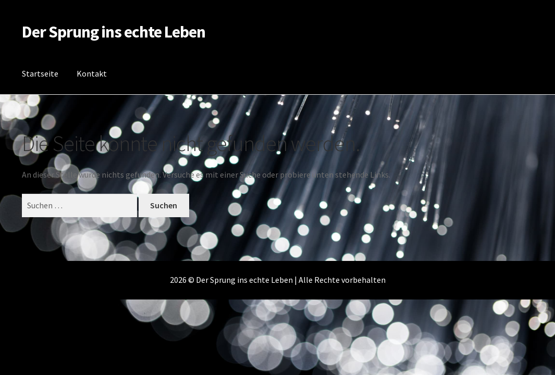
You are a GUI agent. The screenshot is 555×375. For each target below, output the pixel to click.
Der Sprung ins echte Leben (113, 31)
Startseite (40, 73)
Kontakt (92, 73)
